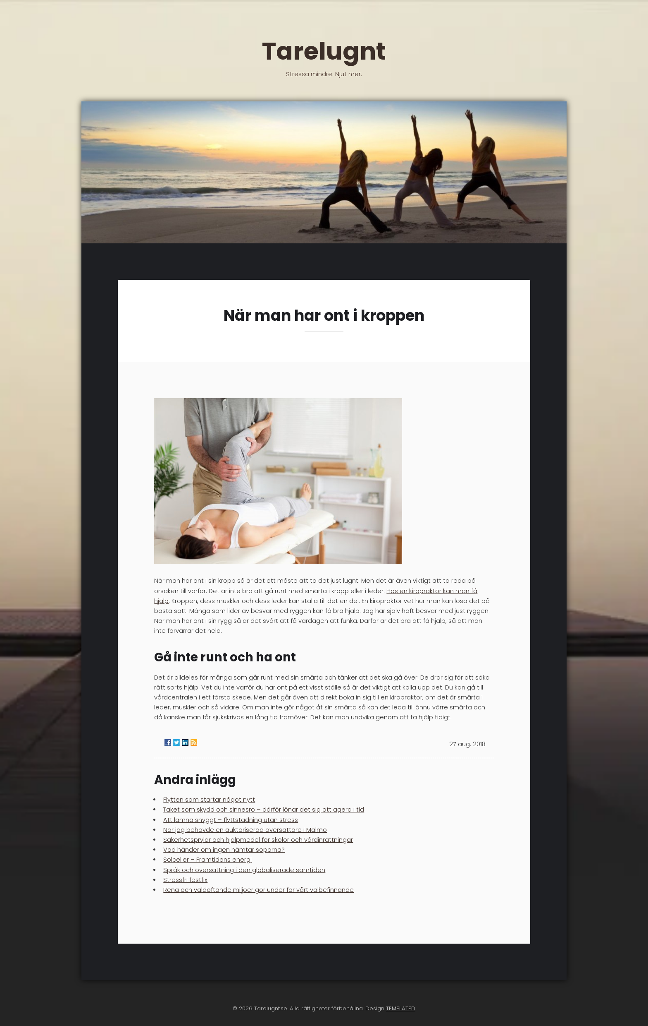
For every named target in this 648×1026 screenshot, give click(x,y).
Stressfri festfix (185, 880)
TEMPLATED (400, 1008)
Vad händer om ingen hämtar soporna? (224, 850)
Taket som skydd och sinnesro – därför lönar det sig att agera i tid (263, 809)
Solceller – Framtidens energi (207, 859)
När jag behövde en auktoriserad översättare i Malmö (245, 830)
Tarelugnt (324, 55)
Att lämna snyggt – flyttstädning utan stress (230, 820)
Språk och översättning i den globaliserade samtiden (244, 870)
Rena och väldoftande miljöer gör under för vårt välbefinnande (258, 890)
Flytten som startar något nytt (209, 799)
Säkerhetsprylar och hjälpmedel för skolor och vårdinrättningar (258, 840)
